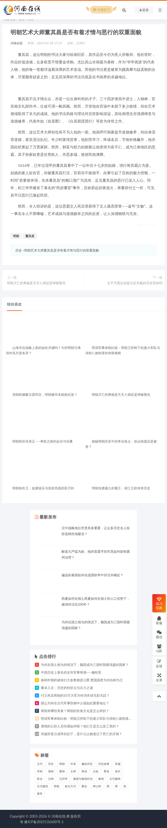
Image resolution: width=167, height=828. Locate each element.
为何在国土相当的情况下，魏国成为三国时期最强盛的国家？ (85, 665)
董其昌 (29, 236)
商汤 (84, 771)
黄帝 (40, 793)
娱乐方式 (70, 786)
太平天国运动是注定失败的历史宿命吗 (134, 283)
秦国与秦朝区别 (83, 778)
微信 (159, 634)
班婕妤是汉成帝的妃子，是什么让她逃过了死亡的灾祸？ (81, 734)
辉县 (106, 771)
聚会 (84, 786)
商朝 (62, 764)
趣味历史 (87, 764)
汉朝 (51, 778)
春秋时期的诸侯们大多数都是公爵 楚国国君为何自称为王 (82, 680)
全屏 (159, 677)
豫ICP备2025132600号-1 (44, 822)
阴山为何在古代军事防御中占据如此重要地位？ (75, 703)
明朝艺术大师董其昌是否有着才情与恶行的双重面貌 (61, 250)
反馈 (159, 663)
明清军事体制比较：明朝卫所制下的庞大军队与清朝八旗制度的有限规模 (93, 718)
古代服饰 (115, 778)
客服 (159, 620)
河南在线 (16, 43)
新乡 (40, 778)
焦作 (118, 771)
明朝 (16, 236)
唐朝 (51, 771)
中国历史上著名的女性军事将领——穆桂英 (71, 672)
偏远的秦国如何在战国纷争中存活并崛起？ (92, 575)
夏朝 (62, 771)
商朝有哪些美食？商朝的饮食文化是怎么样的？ (75, 711)
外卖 (73, 764)
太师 (73, 771)
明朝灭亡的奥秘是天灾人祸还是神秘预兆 (36, 283)
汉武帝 (63, 778)
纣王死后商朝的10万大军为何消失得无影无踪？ (75, 695)
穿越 (118, 764)
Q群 (159, 648)
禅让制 (97, 786)
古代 (40, 764)
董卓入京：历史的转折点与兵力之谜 (67, 688)
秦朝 (101, 778)
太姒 (95, 771)
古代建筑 (42, 786)
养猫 (56, 786)
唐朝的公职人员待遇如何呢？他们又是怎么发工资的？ (80, 726)
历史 (18, 250)
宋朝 (40, 771)
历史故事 (103, 764)
